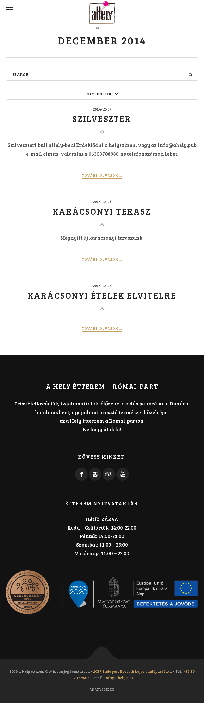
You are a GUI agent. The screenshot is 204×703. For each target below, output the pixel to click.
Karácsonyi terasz (102, 211)
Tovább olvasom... (102, 175)
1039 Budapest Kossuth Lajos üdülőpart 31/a (132, 671)
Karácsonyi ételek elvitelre (102, 295)
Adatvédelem (102, 689)
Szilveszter (102, 118)
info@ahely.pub (118, 677)
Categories (99, 94)
